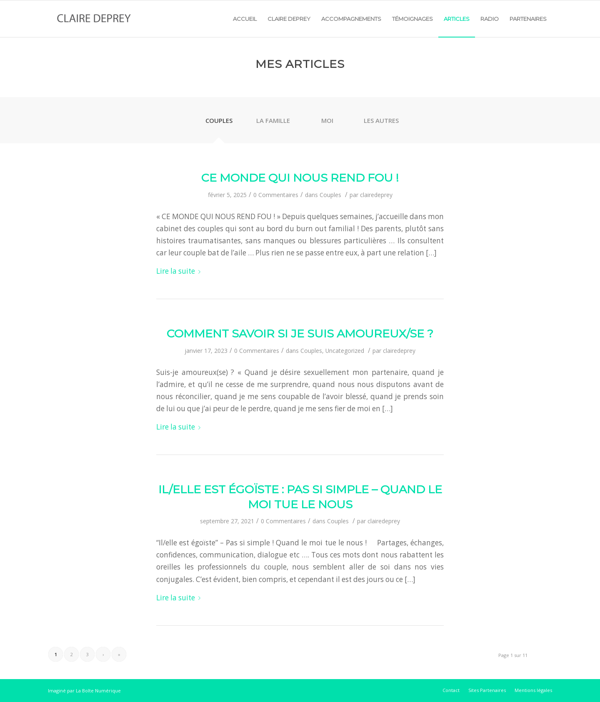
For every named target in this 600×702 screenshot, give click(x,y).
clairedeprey (376, 195)
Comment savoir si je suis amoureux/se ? (300, 333)
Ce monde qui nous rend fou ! (300, 178)
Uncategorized (344, 351)
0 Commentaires (275, 195)
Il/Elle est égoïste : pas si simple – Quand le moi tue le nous (300, 496)
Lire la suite (180, 271)
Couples (330, 195)
